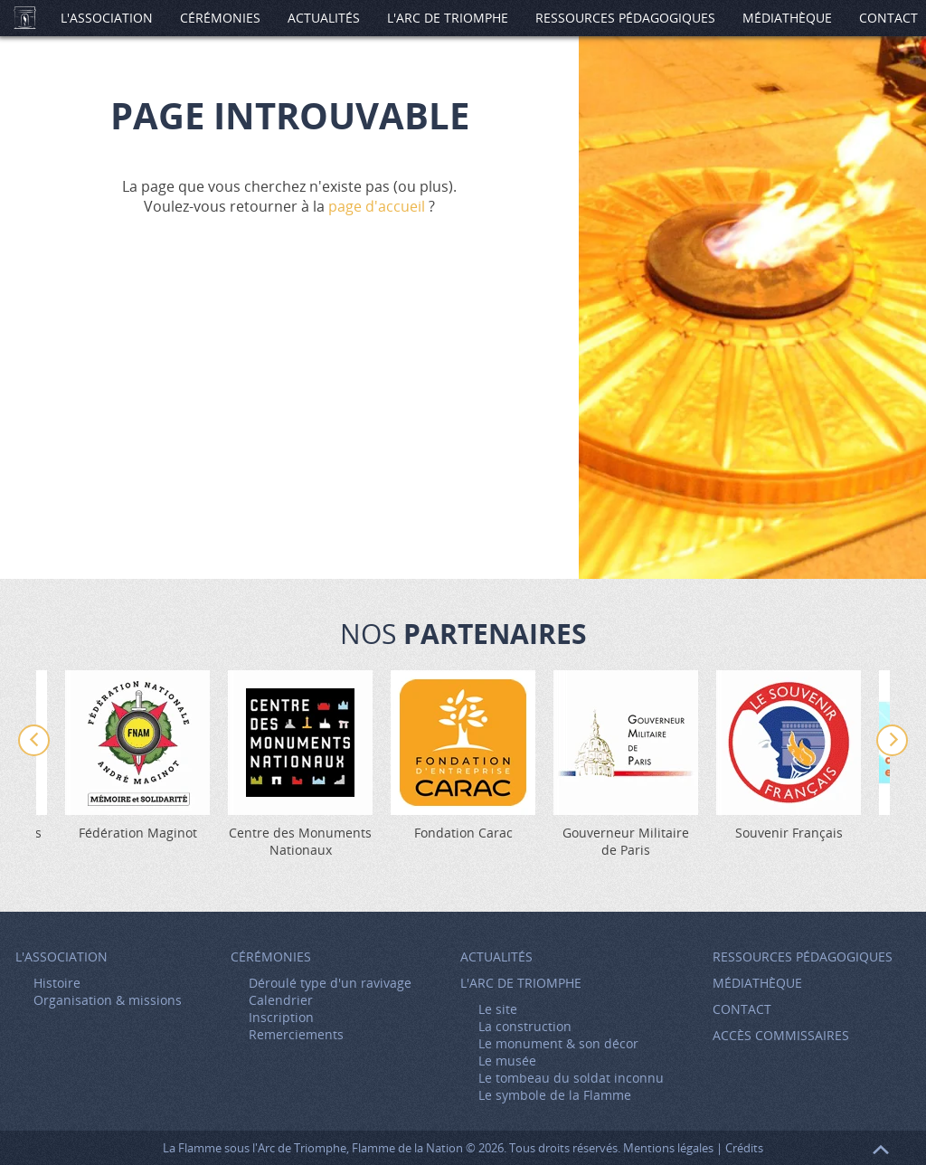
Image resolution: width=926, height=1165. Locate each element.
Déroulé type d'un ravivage (330, 982)
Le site (497, 1009)
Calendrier (281, 1000)
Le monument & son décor (558, 1043)
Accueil (24, 18)
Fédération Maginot (138, 832)
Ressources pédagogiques (625, 17)
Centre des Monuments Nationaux (300, 841)
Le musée (507, 1060)
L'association (107, 17)
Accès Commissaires (781, 1035)
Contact (742, 1009)
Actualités (324, 17)
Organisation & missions (107, 1000)
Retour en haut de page (881, 1149)
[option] (463, 755)
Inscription (281, 1017)
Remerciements (296, 1034)
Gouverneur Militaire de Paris (625, 841)
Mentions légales (668, 1148)
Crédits (744, 1148)
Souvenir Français (789, 832)
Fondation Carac (463, 832)
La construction (525, 1026)
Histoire (56, 982)
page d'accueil (376, 206)
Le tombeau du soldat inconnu (571, 1077)
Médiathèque (787, 17)
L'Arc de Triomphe (447, 17)
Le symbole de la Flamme (554, 1094)
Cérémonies (220, 17)
